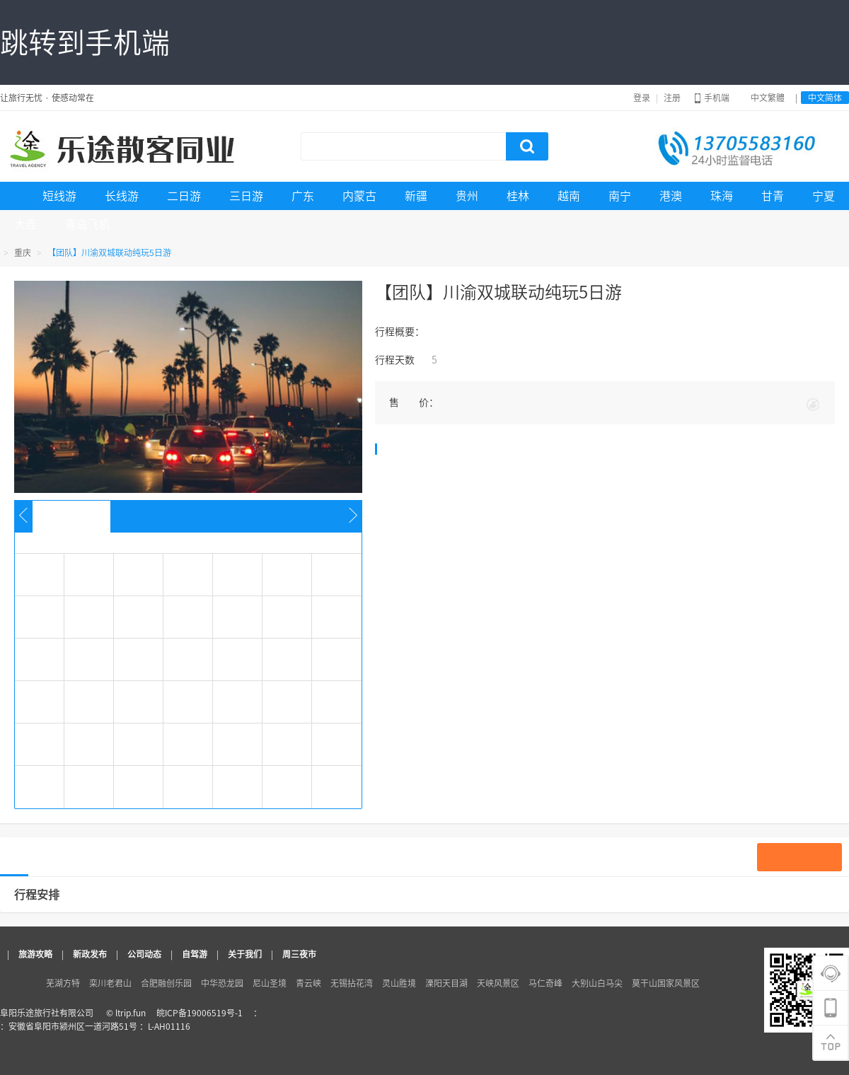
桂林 (518, 196)
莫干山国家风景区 (666, 983)
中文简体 (825, 97)
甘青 (772, 196)
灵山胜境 (399, 983)
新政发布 (90, 954)
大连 (25, 224)
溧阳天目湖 (446, 983)
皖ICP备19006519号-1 (199, 1013)
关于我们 (245, 954)
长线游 (122, 196)
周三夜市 (299, 954)
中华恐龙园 (222, 983)
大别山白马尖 (597, 983)
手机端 (712, 97)
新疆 (416, 196)
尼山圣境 (270, 983)
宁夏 (823, 196)
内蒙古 (359, 196)
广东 (302, 196)
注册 (672, 97)
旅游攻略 (35, 954)
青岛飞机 (87, 224)
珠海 (721, 196)
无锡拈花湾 (351, 983)
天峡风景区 (498, 983)
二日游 (184, 196)
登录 (641, 97)
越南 (569, 196)
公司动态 (144, 954)
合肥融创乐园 (166, 983)
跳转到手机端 (85, 42)
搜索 (527, 146)
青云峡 (308, 983)
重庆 (22, 252)
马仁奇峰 (545, 983)
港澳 (670, 196)
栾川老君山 (110, 983)
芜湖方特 (63, 983)
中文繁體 (768, 97)
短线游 (59, 196)
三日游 (246, 196)
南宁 (619, 196)
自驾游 (194, 954)
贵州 (467, 196)
